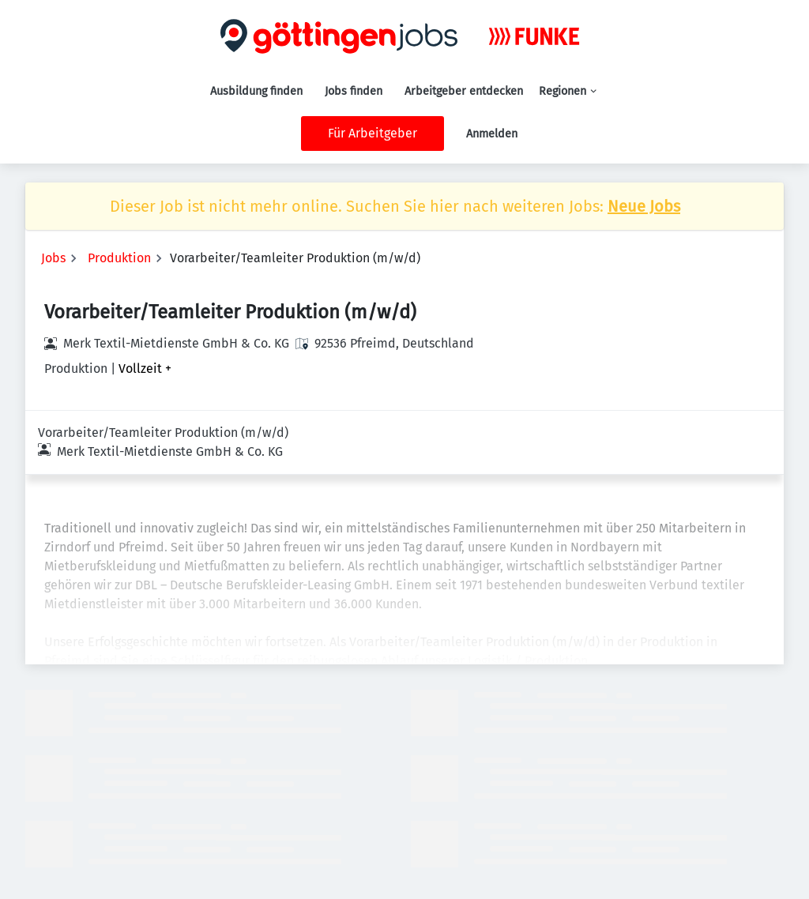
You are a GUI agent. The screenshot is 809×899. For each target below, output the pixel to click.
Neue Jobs (644, 206)
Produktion (119, 257)
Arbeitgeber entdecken (463, 91)
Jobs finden (353, 91)
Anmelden (491, 134)
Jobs (53, 257)
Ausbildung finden (256, 91)
